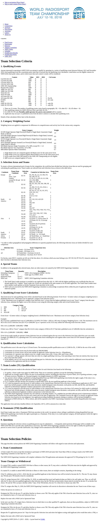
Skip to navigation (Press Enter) (14, 2)
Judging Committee (11, 47)
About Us (8, 34)
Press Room (8, 29)
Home (6, 24)
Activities (8, 31)
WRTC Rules (9, 49)
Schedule (7, 51)
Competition (8, 26)
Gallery (7, 33)
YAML (43, 519)
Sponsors (7, 27)
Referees (7, 46)
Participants (8, 44)
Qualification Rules (11, 54)
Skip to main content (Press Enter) (15, 4)
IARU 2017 (8, 56)
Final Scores (8, 42)
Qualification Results (11, 53)
